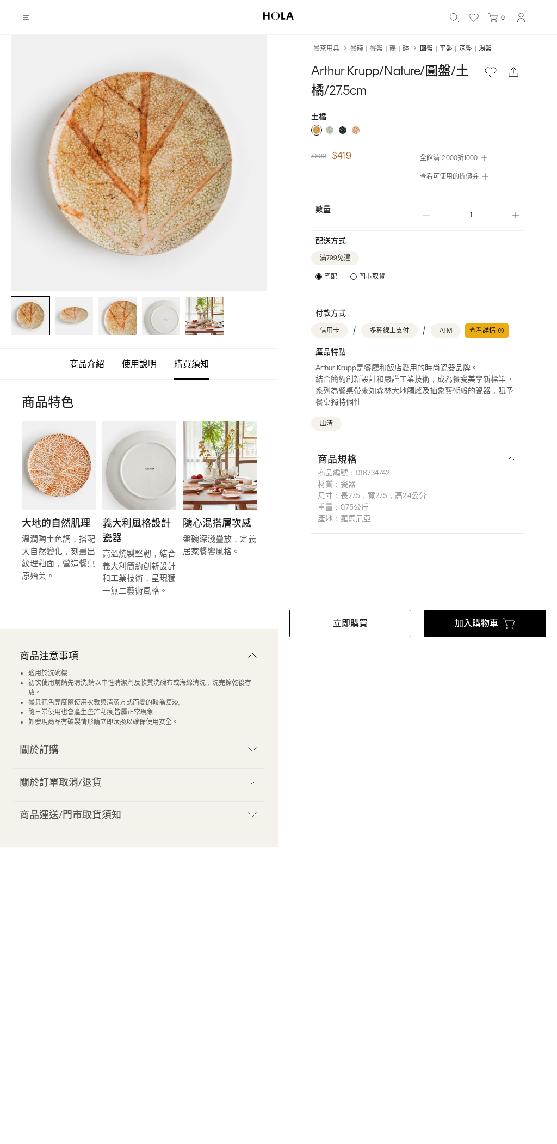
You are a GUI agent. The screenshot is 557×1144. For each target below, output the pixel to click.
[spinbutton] (471, 215)
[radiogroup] (417, 130)
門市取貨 (372, 276)
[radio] (316, 130)
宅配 (330, 276)
